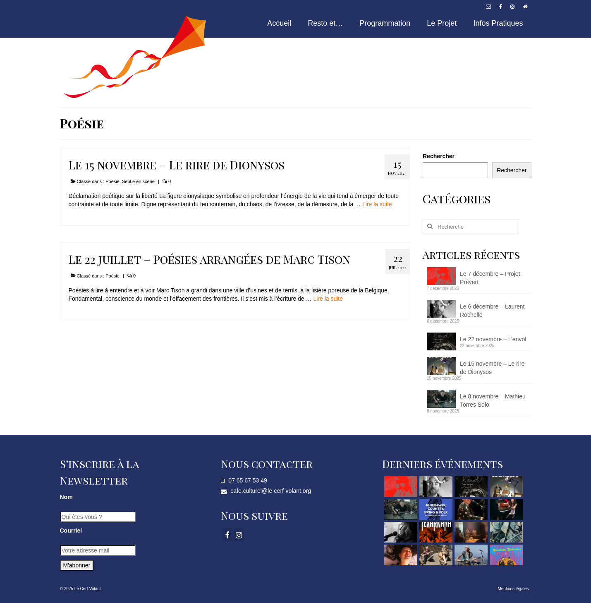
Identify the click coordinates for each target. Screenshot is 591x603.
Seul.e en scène (138, 181)
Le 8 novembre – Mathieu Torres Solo (493, 400)
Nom (66, 497)
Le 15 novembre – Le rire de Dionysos (492, 367)
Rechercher (439, 156)
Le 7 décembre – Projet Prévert (490, 277)
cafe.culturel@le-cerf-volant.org (266, 490)
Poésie (112, 181)
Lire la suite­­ (377, 204)
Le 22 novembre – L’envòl (493, 339)
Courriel (71, 530)
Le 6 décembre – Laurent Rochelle (492, 310)
